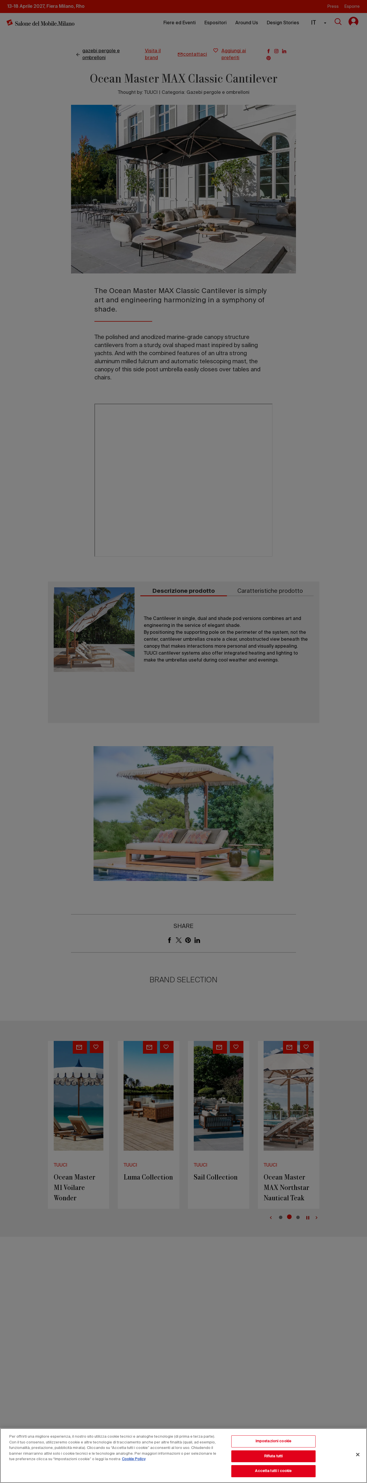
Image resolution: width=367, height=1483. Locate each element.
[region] (183, 1455)
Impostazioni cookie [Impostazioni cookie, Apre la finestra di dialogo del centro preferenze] (273, 1441)
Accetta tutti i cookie (273, 1471)
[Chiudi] (357, 1454)
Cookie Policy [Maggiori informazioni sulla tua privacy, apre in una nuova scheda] (134, 1459)
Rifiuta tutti (273, 1456)
